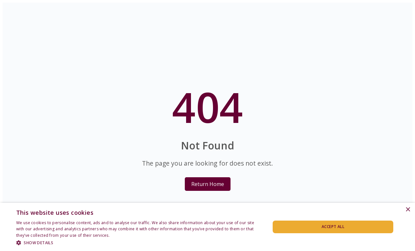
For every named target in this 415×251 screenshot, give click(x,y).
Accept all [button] (333, 226)
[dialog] (207, 227)
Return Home (207, 184)
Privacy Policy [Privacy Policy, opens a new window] (123, 235)
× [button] (407, 209)
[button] (139, 242)
